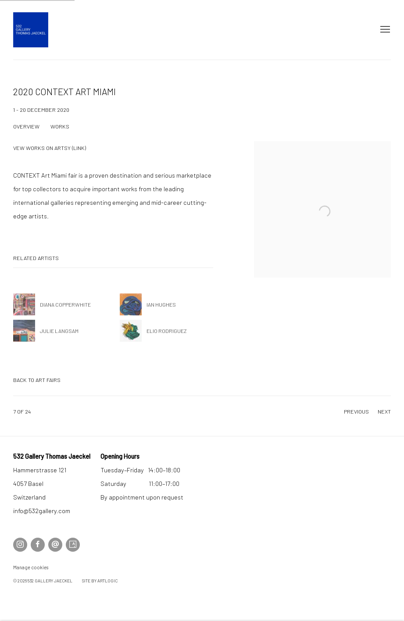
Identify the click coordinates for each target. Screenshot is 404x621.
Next (384, 411)
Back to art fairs (37, 379)
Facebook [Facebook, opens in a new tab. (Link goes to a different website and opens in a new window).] (38, 545)
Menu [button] (384, 29)
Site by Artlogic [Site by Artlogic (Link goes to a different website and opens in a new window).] (100, 580)
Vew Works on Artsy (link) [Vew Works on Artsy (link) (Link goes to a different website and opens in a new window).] (49, 147)
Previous (356, 411)
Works (59, 126)
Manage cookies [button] (30, 567)
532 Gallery (30, 29)
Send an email (55, 545)
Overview (26, 126)
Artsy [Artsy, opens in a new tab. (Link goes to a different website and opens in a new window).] (73, 545)
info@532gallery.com (41, 510)
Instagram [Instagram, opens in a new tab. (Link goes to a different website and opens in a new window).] (20, 545)
